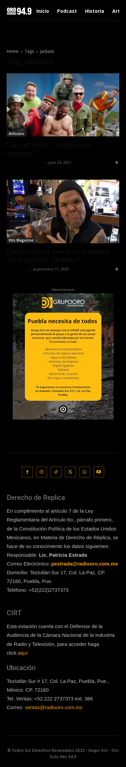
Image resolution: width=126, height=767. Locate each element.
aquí (23, 653)
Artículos (16, 133)
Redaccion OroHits (25, 162)
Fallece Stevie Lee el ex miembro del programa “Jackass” (58, 256)
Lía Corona (17, 268)
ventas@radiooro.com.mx (53, 707)
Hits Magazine (21, 240)
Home (12, 51)
